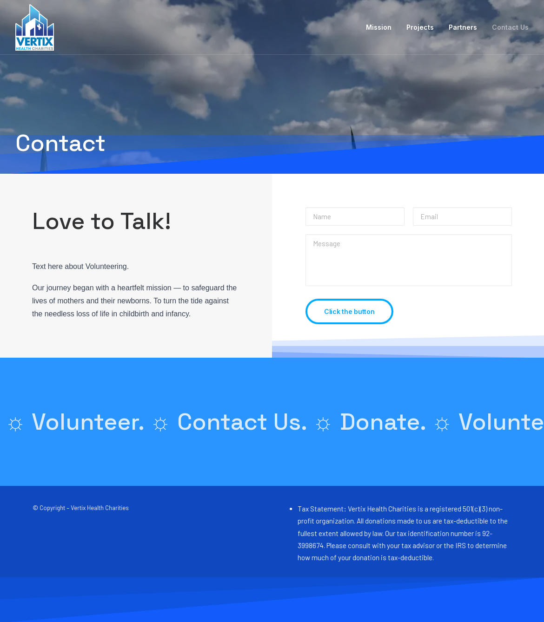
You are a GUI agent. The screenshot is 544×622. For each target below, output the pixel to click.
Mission (378, 27)
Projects (420, 27)
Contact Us (510, 27)
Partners (463, 27)
